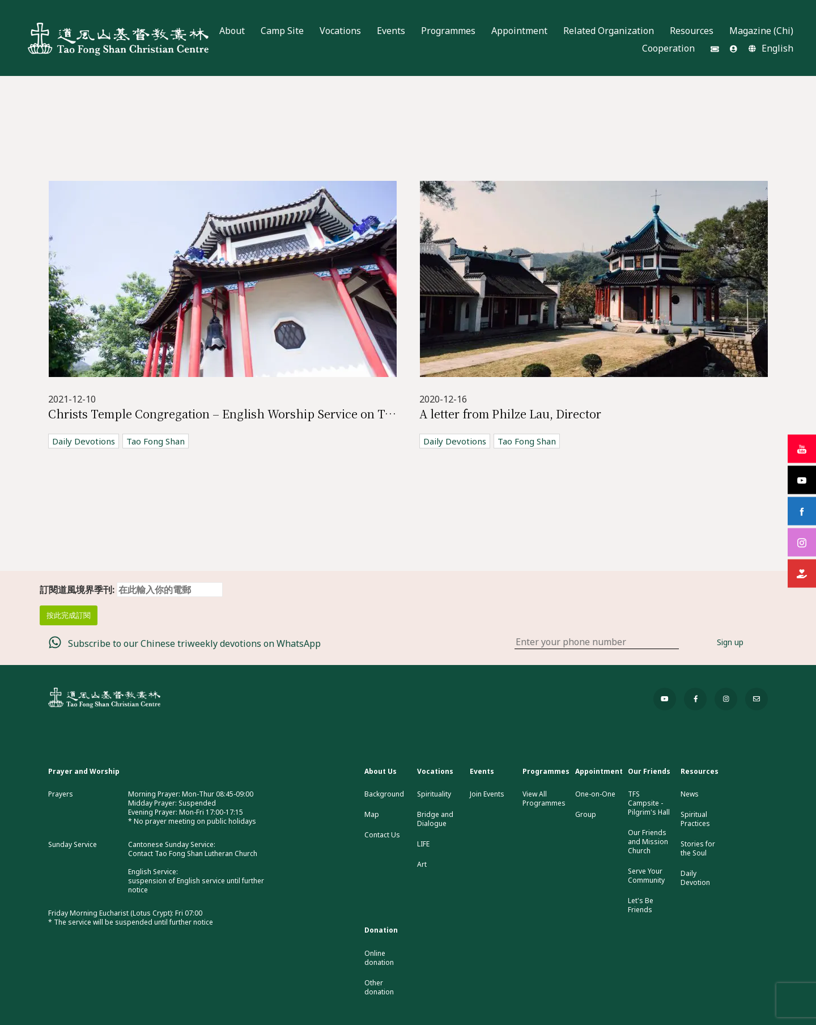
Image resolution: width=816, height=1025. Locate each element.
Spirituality (434, 794)
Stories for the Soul (698, 849)
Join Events (487, 794)
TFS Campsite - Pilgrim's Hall (649, 803)
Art (422, 864)
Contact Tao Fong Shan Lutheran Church (192, 853)
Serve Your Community (646, 876)
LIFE (423, 844)
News (690, 794)
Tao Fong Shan (155, 441)
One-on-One (595, 794)
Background (384, 794)
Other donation (379, 988)
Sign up (730, 642)
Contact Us (382, 835)
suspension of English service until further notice (196, 885)
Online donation (379, 958)
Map (371, 814)
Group (585, 814)
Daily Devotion (695, 878)
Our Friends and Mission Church (648, 841)
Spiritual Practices (695, 819)
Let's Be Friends (640, 905)
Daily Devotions (83, 441)
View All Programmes (544, 799)
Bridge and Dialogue (435, 819)
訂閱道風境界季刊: (131, 589)
